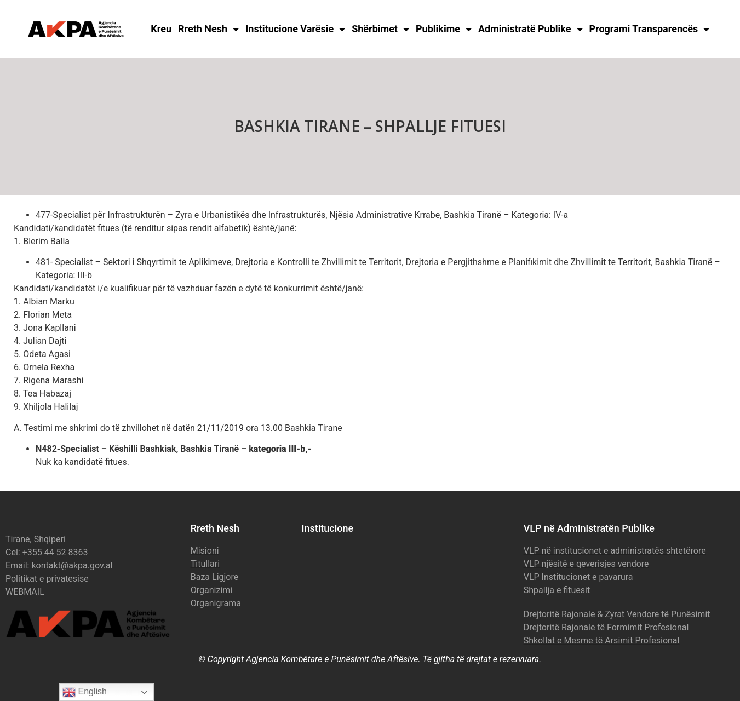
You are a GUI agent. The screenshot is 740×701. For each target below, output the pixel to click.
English (84, 692)
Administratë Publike (530, 29)
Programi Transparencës (649, 29)
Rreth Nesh (208, 29)
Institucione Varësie (295, 29)
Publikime (444, 29)
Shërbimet (380, 29)
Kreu (161, 29)
